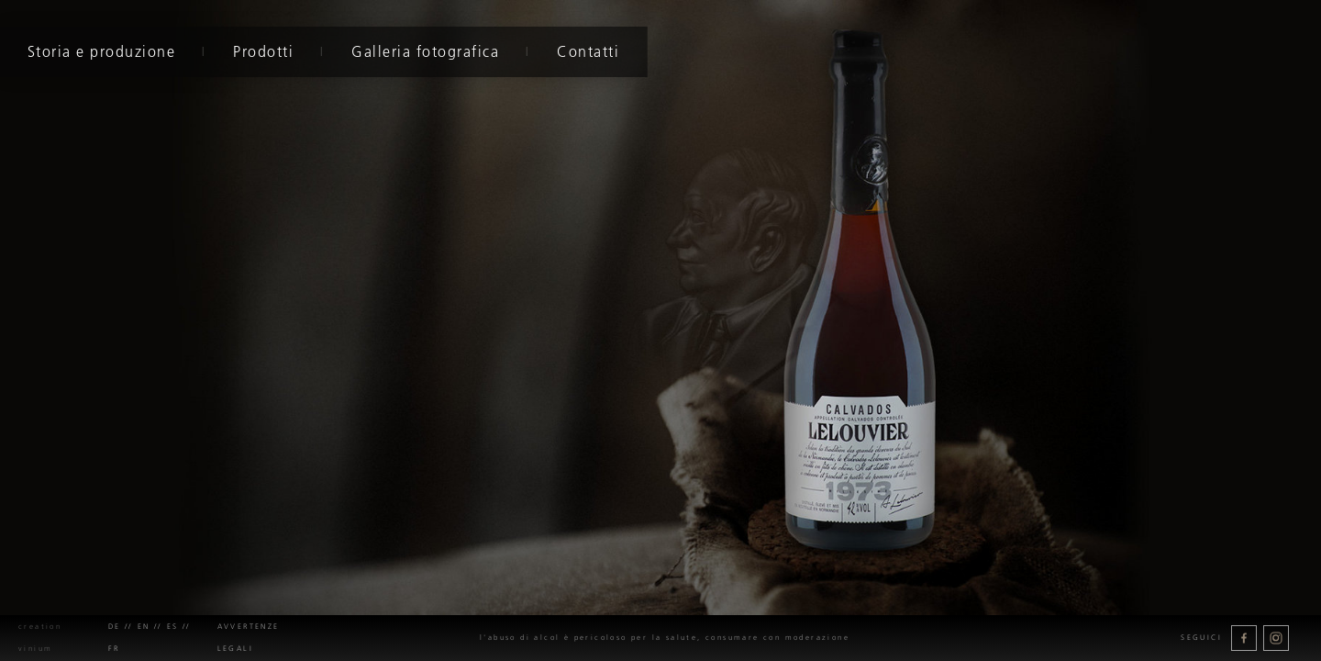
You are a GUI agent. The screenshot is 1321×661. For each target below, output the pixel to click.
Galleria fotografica (423, 51)
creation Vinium (39, 637)
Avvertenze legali (248, 637)
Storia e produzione (100, 51)
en (144, 626)
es (173, 626)
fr (114, 648)
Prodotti (261, 51)
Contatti (586, 51)
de (114, 626)
